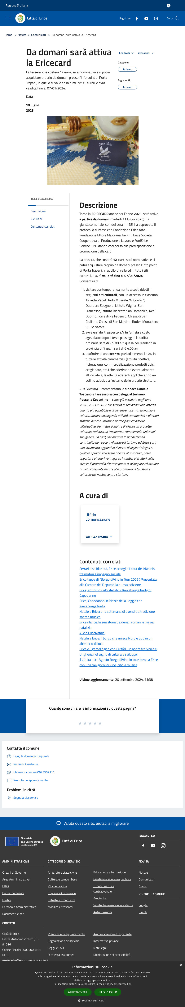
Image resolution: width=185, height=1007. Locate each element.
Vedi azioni (146, 53)
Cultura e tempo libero (62, 879)
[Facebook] (135, 18)
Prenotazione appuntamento (66, 934)
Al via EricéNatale (91, 632)
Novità (22, 34)
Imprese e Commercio (62, 893)
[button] (93, 1000)
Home (8, 34)
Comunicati (38, 34)
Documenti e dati (13, 913)
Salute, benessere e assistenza (113, 905)
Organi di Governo (14, 872)
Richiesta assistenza (61, 954)
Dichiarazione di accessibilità (111, 954)
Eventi (143, 912)
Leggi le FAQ (56, 947)
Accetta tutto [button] (77, 992)
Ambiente (99, 898)
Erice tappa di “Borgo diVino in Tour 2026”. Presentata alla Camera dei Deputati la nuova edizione (118, 582)
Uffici (5, 886)
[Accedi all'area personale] (168, 5)
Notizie (143, 872)
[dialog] (92, 984)
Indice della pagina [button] (42, 199)
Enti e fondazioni (13, 893)
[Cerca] (177, 18)
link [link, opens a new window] (129, 984)
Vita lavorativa (57, 886)
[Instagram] (154, 18)
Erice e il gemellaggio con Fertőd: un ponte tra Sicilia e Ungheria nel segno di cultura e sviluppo (118, 651)
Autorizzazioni (102, 912)
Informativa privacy (106, 941)
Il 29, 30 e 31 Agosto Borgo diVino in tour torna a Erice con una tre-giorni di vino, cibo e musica (118, 662)
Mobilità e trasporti (60, 907)
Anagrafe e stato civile (62, 872)
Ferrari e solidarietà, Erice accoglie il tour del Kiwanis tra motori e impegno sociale (117, 571)
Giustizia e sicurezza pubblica (112, 879)
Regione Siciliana (17, 5)
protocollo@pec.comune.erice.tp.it (25, 960)
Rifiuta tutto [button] (108, 991)
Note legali (100, 947)
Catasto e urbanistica (61, 900)
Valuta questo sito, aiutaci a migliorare (92, 823)
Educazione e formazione (109, 872)
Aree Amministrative (15, 879)
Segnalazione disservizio (63, 941)
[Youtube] (145, 18)
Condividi (127, 53)
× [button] (180, 965)
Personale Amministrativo (19, 907)
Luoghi (143, 905)
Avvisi (143, 886)
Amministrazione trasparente (112, 934)
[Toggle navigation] (7, 18)
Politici (6, 900)
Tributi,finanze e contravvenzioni (103, 889)
